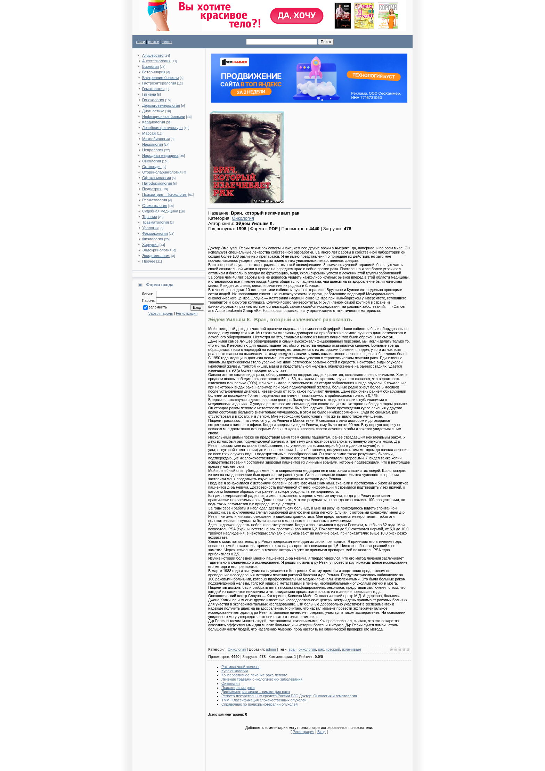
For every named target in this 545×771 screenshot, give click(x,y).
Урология (150, 228)
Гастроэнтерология (159, 83)
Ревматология (154, 200)
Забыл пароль (160, 313)
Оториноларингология (161, 172)
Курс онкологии (234, 671)
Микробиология (156, 139)
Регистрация (186, 313)
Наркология (152, 144)
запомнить (158, 307)
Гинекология (153, 100)
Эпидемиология (156, 256)
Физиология (152, 239)
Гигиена (149, 94)
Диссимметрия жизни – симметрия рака (255, 692)
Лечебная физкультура (162, 128)
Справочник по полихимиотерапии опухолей (259, 704)
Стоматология (154, 205)
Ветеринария (153, 72)
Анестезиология (156, 61)
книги (140, 42)
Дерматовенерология (161, 105)
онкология (307, 649)
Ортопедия (152, 166)
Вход (321, 732)
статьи (153, 42)
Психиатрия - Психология (164, 194)
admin (271, 649)
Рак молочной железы (240, 667)
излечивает (351, 649)
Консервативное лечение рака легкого (254, 675)
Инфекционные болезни (163, 116)
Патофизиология (157, 183)
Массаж (149, 133)
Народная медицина (160, 155)
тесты (167, 42)
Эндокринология (156, 250)
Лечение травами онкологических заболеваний (261, 679)
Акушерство (152, 55)
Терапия (149, 217)
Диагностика (153, 111)
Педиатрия (151, 189)
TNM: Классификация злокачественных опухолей (264, 700)
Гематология (153, 89)
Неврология (152, 150)
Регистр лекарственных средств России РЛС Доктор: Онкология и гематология (289, 696)
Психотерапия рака (238, 687)
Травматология (155, 222)
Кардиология (153, 122)
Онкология (151, 161)
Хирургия (150, 244)
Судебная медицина (160, 211)
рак (321, 649)
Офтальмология (156, 178)
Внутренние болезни (160, 77)
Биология (150, 66)
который (333, 649)
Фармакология (155, 233)
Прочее (148, 261)
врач (292, 649)
